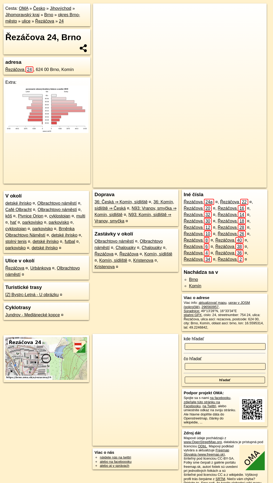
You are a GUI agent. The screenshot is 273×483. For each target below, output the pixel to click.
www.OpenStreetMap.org (203, 442)
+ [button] (102, 12)
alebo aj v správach (114, 466)
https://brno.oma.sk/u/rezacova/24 (241, 183)
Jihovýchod (60, 8)
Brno (48, 14)
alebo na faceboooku (115, 462)
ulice (26, 21)
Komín (195, 286)
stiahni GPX (193, 315)
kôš (8, 216)
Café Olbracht (18, 209)
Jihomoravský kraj (22, 14)
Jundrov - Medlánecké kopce (32, 315)
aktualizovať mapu (212, 303)
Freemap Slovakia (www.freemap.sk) (206, 452)
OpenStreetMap (172, 183)
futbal (70, 241)
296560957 (210, 307)
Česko (39, 8)
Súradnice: (192, 311)
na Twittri (209, 406)
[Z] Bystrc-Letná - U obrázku (32, 294)
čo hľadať (193, 358)
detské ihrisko (18, 203)
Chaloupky (126, 247)
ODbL (202, 446)
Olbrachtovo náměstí (57, 203)
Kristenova (143, 260)
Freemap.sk (199, 183)
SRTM (220, 479)
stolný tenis (16, 241)
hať (13, 222)
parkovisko (32, 222)
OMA (24, 8)
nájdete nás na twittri (115, 457)
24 (61, 21)
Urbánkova (40, 268)
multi (80, 216)
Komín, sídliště (158, 254)
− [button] (102, 21)
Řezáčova (44, 21)
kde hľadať (194, 339)
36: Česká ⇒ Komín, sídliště (120, 202)
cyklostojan (59, 216)
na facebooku (220, 398)
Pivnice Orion (30, 216)
